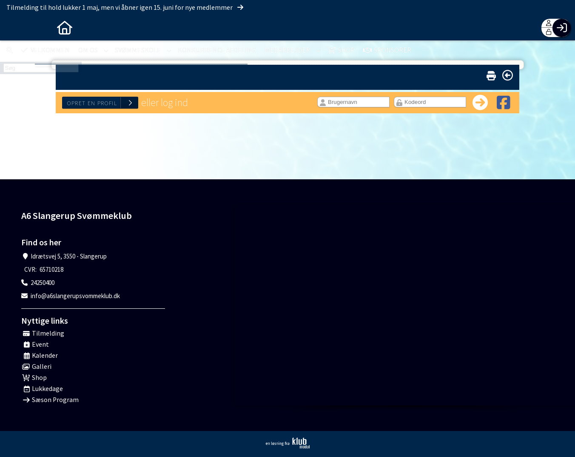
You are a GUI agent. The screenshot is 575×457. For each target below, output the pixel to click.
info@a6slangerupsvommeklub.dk (75, 296)
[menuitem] (13, 27)
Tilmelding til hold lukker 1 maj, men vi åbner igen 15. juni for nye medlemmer (125, 7)
